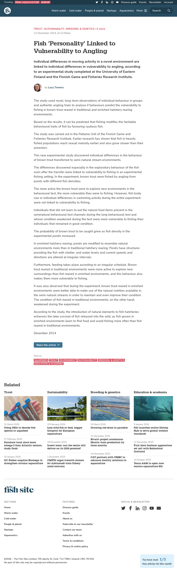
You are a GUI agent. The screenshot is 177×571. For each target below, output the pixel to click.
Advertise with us (72, 535)
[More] (142, 10)
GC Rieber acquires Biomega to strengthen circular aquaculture (23, 462)
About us (67, 518)
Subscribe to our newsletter (78, 524)
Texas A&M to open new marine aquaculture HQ (149, 465)
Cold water (75, 10)
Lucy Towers (56, 87)
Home (7, 507)
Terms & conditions (73, 540)
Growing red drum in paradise (109, 427)
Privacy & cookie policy (75, 546)
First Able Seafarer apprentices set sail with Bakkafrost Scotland (153, 448)
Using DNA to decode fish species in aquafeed (19, 429)
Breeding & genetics (80, 29)
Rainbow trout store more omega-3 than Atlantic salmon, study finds (23, 445)
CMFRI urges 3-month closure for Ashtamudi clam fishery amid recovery (65, 463)
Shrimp (45, 2)
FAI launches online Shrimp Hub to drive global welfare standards (151, 430)
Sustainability (54, 29)
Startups (111, 10)
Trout (38, 29)
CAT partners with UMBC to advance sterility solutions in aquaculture (109, 460)
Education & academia (48, 363)
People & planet (94, 10)
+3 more (100, 29)
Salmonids (41, 360)
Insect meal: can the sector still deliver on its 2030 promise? (66, 447)
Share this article (48, 345)
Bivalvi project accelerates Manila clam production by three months (107, 442)
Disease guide (129, 2)
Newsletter (155, 2)
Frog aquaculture (27, 2)
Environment (67, 360)
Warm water (58, 10)
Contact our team (72, 529)
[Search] (161, 10)
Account (168, 2)
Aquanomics (126, 10)
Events (142, 2)
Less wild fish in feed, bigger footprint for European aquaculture (64, 430)
